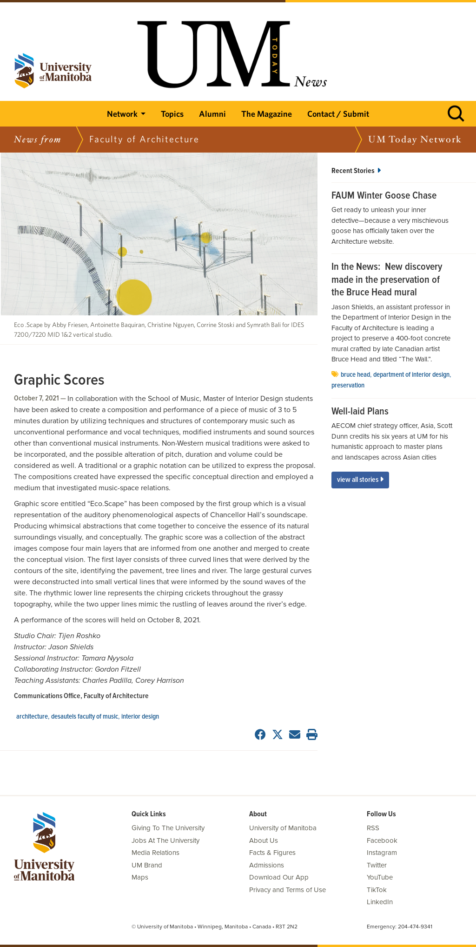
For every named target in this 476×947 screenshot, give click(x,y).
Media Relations (155, 852)
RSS (373, 828)
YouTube (380, 877)
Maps (140, 877)
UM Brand (147, 865)
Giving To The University (168, 828)
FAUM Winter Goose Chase (383, 196)
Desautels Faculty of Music (84, 716)
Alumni (212, 114)
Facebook (382, 840)
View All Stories (360, 480)
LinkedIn (380, 902)
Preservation (347, 385)
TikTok (377, 890)
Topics (172, 114)
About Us (263, 840)
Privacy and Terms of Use (287, 890)
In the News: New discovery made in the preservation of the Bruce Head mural (386, 280)
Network (122, 114)
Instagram (382, 852)
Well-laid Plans (360, 412)
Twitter (377, 865)
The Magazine (266, 114)
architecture (32, 716)
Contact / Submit (338, 114)
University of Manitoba (283, 828)
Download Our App (279, 877)
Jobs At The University (165, 840)
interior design (140, 716)
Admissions (266, 865)
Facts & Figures (272, 852)
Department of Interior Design (411, 375)
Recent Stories (356, 171)
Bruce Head (355, 375)
